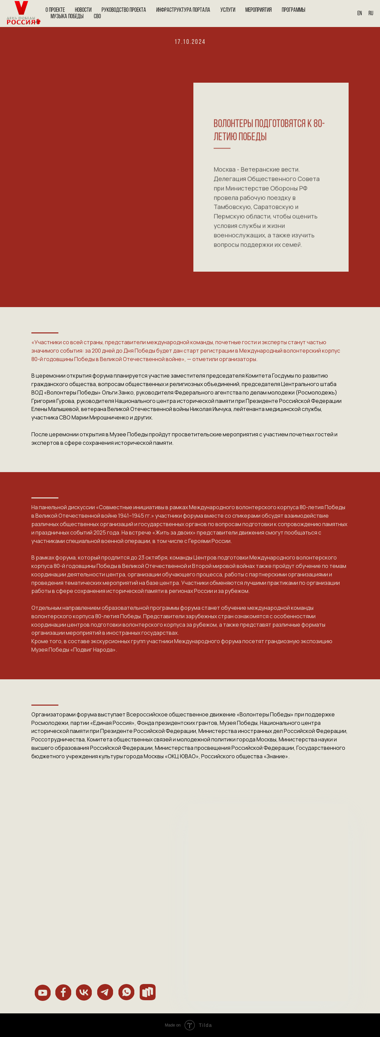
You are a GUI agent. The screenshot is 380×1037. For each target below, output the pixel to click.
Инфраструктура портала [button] (183, 10)
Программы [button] (293, 10)
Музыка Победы (67, 16)
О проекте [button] (55, 10)
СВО (97, 16)
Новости (83, 10)
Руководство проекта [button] (124, 10)
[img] (43, 993)
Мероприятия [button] (258, 10)
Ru (371, 13)
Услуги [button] (227, 10)
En (359, 13)
